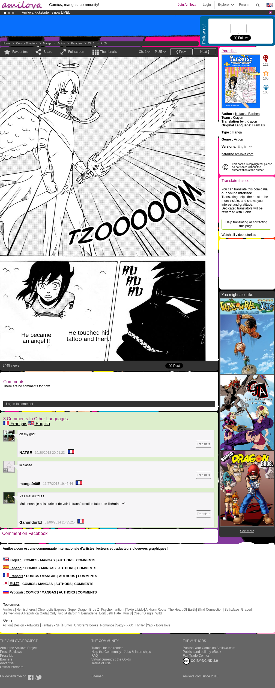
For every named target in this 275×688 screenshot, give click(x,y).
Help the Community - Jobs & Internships (121, 652)
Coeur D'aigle (144, 613)
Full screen (76, 52)
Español (12, 568)
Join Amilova (187, 5)
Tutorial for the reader (107, 648)
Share (47, 52)
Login (207, 5)
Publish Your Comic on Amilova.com (209, 648)
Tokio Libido (135, 609)
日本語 (11, 584)
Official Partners (11, 667)
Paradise (76, 43)
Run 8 (127, 613)
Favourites (20, 52)
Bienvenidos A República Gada (25, 613)
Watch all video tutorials (239, 235)
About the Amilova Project (18, 648)
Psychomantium (112, 609)
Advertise (7, 663)
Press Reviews (11, 652)
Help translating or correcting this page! (246, 224)
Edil (102, 613)
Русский (13, 592)
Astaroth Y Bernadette (81, 613)
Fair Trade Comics (196, 655)
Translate (203, 444)
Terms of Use (101, 663)
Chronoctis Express (52, 609)
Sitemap (97, 676)
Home (6, 43)
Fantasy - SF (50, 625)
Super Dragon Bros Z (83, 609)
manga (47, 43)
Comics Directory (26, 43)
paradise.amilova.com (237, 154)
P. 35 (104, 43)
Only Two (56, 613)
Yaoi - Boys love (158, 625)
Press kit (6, 655)
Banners (6, 659)
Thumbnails (108, 52)
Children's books (86, 625)
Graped (246, 609)
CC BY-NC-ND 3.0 (200, 661)
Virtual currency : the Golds (111, 659)
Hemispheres (26, 609)
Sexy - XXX (124, 625)
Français (15, 423)
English (39, 423)
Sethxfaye (232, 609)
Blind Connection (210, 609)
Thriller (140, 625)
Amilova (8, 609)
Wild (158, 613)
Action (61, 43)
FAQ (94, 655)
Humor (67, 625)
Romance (107, 625)
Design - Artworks (27, 625)
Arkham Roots (155, 609)
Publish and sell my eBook (202, 652)
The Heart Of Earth (182, 609)
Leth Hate (114, 613)
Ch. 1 (91, 43)
